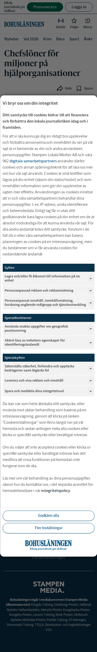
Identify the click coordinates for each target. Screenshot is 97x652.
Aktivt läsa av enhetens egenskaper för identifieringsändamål (49, 342)
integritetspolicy (55, 490)
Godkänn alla (48, 515)
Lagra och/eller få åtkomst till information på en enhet (49, 278)
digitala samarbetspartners (33, 160)
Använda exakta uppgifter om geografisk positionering (49, 328)
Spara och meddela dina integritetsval (49, 391)
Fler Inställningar (48, 528)
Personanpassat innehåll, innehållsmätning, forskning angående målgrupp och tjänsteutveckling (49, 302)
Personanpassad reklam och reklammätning (49, 290)
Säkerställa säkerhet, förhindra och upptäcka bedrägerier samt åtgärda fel (49, 368)
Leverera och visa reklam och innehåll (49, 380)
